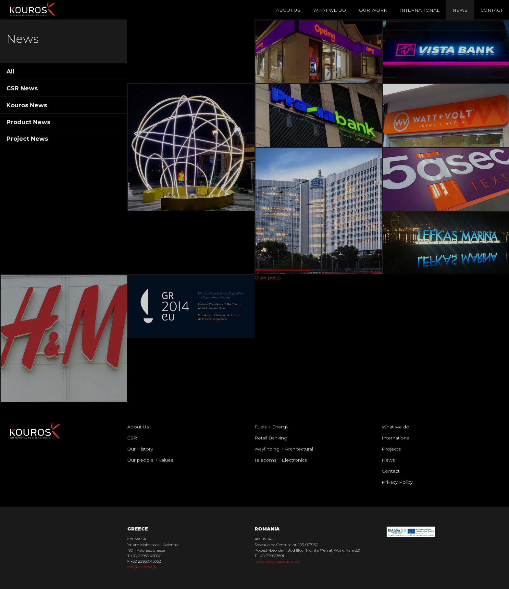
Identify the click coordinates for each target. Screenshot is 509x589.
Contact (491, 10)
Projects (391, 449)
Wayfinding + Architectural (284, 449)
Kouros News (26, 105)
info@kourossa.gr (143, 566)
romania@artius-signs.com (280, 561)
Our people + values (150, 460)
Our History (140, 449)
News (460, 10)
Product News (28, 122)
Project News (27, 138)
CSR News (22, 88)
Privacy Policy (397, 482)
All (10, 71)
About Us (288, 10)
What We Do (329, 10)
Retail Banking (271, 438)
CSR (132, 438)
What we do (395, 427)
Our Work (373, 10)
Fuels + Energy (271, 427)
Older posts (267, 278)
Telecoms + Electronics (281, 460)
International (420, 10)
